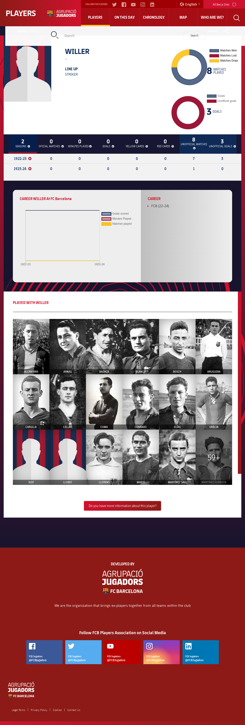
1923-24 (22, 168)
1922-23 (22, 158)
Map (183, 17)
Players (95, 17)
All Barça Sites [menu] (224, 4)
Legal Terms (18, 709)
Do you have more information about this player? (122, 506)
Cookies (57, 709)
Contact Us (73, 709)
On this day (124, 17)
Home (22, 31)
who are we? (212, 17)
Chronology (154, 17)
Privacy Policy (39, 709)
